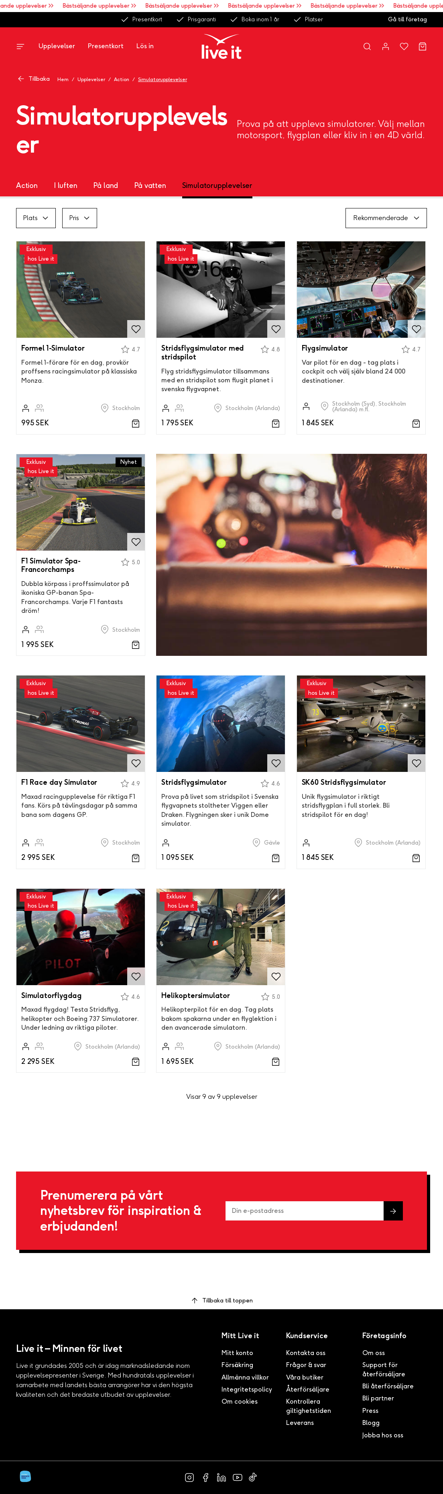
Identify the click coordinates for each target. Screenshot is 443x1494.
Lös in (145, 46)
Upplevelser (57, 46)
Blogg (371, 1423)
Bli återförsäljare (388, 1386)
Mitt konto (237, 1353)
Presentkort (141, 19)
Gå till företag (407, 19)
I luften (65, 185)
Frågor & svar (306, 1365)
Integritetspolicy (247, 1389)
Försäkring (237, 1365)
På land (105, 185)
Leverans (300, 1423)
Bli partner (378, 1398)
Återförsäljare (307, 1389)
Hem (63, 79)
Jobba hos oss (382, 1435)
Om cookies (240, 1401)
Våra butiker (304, 1377)
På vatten (150, 185)
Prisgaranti (196, 19)
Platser (308, 19)
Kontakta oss (305, 1353)
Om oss (373, 1353)
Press (370, 1410)
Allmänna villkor (245, 1377)
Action (121, 79)
